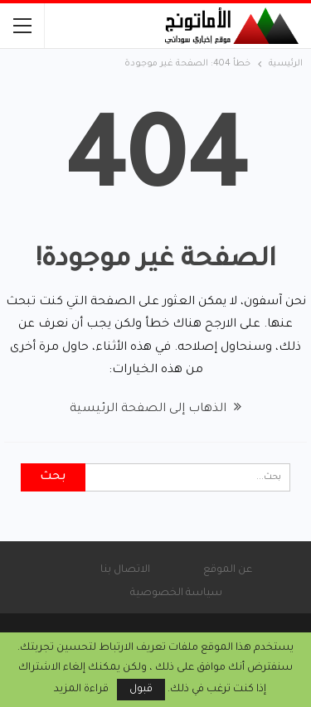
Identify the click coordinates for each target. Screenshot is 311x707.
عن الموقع (227, 570)
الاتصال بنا (125, 570)
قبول (141, 689)
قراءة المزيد (81, 689)
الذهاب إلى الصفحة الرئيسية (155, 409)
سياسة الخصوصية (176, 593)
